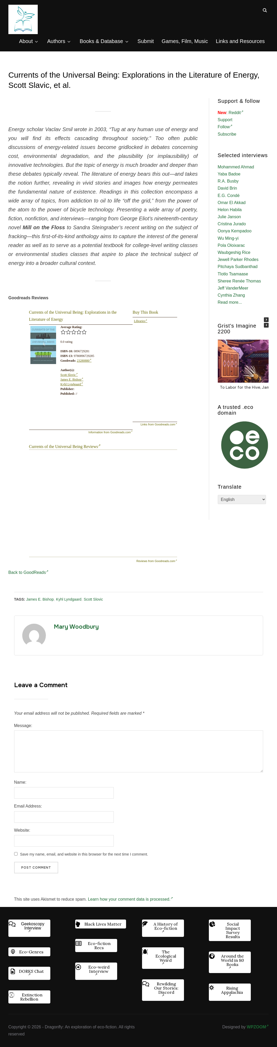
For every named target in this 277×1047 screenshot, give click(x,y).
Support (225, 119)
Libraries (140, 321)
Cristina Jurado (232, 224)
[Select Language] (242, 499)
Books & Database (101, 41)
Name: (20, 782)
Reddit (236, 112)
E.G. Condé (229, 195)
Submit (146, 41)
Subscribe (227, 134)
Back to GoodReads (28, 572)
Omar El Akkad (232, 202)
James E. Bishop (72, 379)
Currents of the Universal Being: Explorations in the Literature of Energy (73, 316)
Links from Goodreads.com (158, 424)
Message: (23, 725)
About (26, 41)
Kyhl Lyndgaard (72, 384)
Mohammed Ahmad (236, 167)
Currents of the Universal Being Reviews (65, 446)
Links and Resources (240, 41)
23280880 (84, 360)
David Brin (227, 188)
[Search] (264, 10)
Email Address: (28, 806)
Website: (22, 830)
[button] (266, 319)
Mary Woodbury (76, 627)
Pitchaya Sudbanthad (238, 266)
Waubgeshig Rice (234, 252)
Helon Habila (230, 209)
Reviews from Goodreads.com (157, 561)
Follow (225, 127)
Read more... (230, 302)
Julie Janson (229, 217)
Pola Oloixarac (231, 245)
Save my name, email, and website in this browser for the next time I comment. (84, 854)
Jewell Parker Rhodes (238, 259)
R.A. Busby (228, 181)
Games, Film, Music (185, 41)
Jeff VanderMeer (233, 288)
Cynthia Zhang (231, 295)
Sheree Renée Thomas (239, 281)
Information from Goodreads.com (111, 432)
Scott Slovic (69, 375)
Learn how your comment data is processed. (130, 899)
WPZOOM (258, 1027)
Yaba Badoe (229, 174)
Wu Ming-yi (228, 238)
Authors (56, 41)
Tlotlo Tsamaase (233, 274)
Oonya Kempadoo (235, 231)
